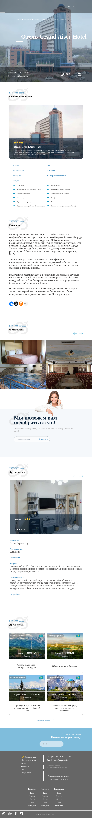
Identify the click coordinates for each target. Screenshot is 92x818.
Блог (24, 769)
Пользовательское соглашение (58, 773)
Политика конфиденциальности (59, 776)
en (73, 6)
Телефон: (11, 73)
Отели (32, 799)
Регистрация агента (29, 760)
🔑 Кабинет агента (29, 757)
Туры (32, 793)
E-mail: (10, 76)
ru (69, 6)
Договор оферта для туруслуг (58, 779)
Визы (32, 802)
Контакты (25, 766)
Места (32, 796)
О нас (24, 763)
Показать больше (46, 720)
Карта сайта (26, 773)
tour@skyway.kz (21, 76)
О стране (32, 805)
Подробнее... (15, 594)
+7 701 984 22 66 (24, 73)
